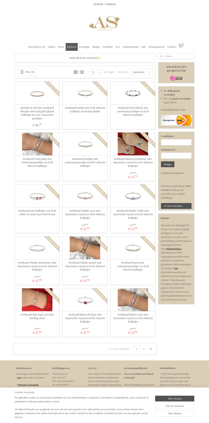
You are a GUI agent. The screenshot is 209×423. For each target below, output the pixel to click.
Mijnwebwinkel (135, 417)
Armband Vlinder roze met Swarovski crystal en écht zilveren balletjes (85, 214)
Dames (51, 46)
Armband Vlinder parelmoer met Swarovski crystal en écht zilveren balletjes (37, 266)
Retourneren (23, 388)
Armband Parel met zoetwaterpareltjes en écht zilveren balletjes (133, 266)
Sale (143, 46)
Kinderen (71, 46)
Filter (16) (27, 72)
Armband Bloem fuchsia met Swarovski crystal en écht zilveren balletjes (85, 318)
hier (176, 268)
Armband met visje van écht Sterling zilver (37, 316)
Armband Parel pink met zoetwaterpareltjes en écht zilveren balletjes (37, 162)
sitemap (97, 417)
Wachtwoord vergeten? (172, 173)
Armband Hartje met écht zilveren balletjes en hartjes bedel (85, 109)
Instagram (111, 3)
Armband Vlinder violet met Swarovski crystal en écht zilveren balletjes (133, 214)
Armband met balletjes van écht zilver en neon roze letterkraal (37, 212)
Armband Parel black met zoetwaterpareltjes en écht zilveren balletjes (133, 111)
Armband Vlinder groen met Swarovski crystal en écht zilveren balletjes (85, 266)
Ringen (96, 46)
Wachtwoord (168, 149)
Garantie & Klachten (26, 392)
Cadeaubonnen (131, 46)
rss (102, 417)
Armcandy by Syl (36, 46)
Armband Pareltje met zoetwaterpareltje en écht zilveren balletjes (84, 162)
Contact (171, 46)
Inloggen (168, 164)
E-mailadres (167, 136)
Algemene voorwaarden (28, 384)
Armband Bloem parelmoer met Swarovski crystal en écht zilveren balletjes (133, 162)
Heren (61, 46)
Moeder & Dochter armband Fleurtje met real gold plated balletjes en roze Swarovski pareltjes (37, 113)
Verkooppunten (156, 46)
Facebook (98, 3)
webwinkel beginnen (112, 417)
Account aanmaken (173, 205)
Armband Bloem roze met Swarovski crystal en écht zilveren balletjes (133, 318)
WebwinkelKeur (173, 248)
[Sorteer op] (141, 72)
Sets (117, 46)
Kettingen (84, 46)
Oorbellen (107, 46)
